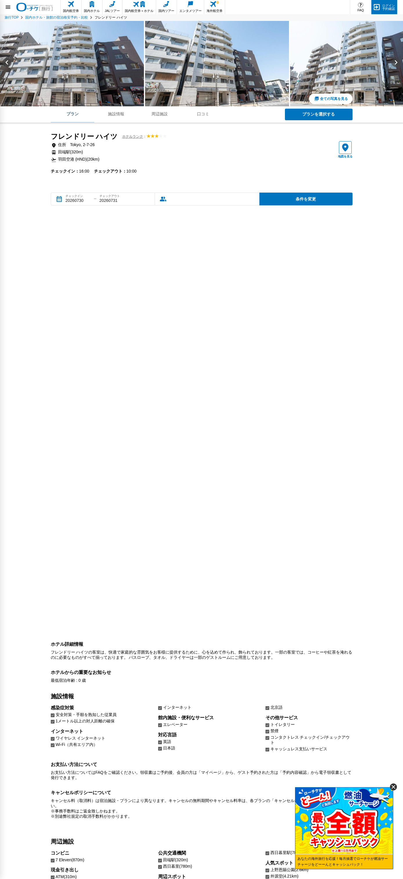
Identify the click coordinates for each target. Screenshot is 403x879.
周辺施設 (159, 114)
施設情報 (116, 114)
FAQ (360, 10)
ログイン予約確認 (388, 7)
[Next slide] (396, 63)
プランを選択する (318, 114)
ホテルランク (132, 136)
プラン (72, 114)
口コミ (203, 114)
